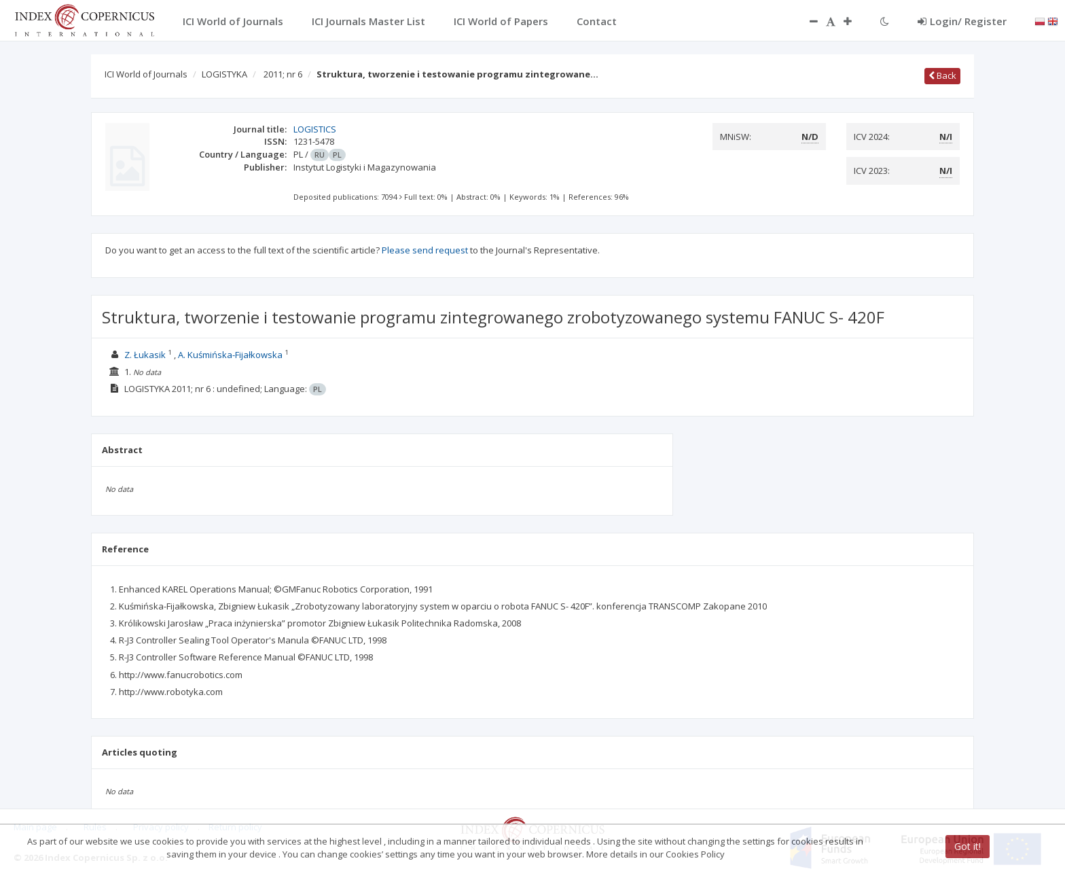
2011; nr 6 (283, 74)
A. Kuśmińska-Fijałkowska (230, 355)
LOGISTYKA (224, 74)
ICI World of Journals (146, 74)
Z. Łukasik (145, 355)
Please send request (425, 250)
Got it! (967, 846)
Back (942, 75)
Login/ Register (962, 21)
